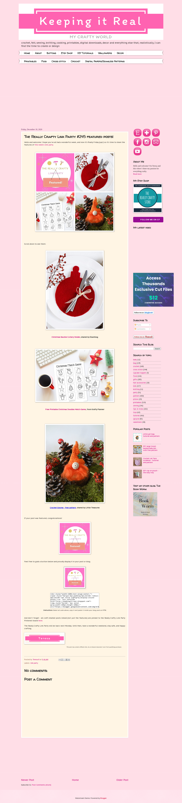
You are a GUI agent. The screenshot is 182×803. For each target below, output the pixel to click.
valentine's (137, 422)
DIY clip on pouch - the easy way (150, 472)
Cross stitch (59, 61)
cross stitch (138, 369)
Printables (30, 61)
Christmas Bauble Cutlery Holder (66, 337)
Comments (140, 329)
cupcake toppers (139, 373)
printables (137, 402)
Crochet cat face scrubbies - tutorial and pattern (151, 460)
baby (135, 360)
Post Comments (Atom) (41, 785)
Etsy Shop (66, 53)
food (135, 376)
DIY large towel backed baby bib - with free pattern (150, 448)
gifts (135, 379)
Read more (137, 174)
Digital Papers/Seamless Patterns (105, 61)
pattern (136, 396)
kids (134, 386)
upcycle (136, 419)
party (135, 392)
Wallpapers (105, 53)
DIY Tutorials (85, 53)
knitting (136, 389)
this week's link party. (44, 145)
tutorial (136, 415)
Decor (120, 53)
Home (27, 53)
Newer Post (27, 779)
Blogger (103, 798)
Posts (138, 325)
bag (134, 363)
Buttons (51, 53)
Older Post (122, 779)
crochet (136, 366)
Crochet (75, 61)
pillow (135, 399)
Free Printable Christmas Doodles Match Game (65, 409)
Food (44, 61)
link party (34, 663)
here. (40, 620)
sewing (136, 406)
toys (135, 412)
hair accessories (139, 383)
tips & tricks (138, 409)
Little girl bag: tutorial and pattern (151, 435)
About (38, 53)
